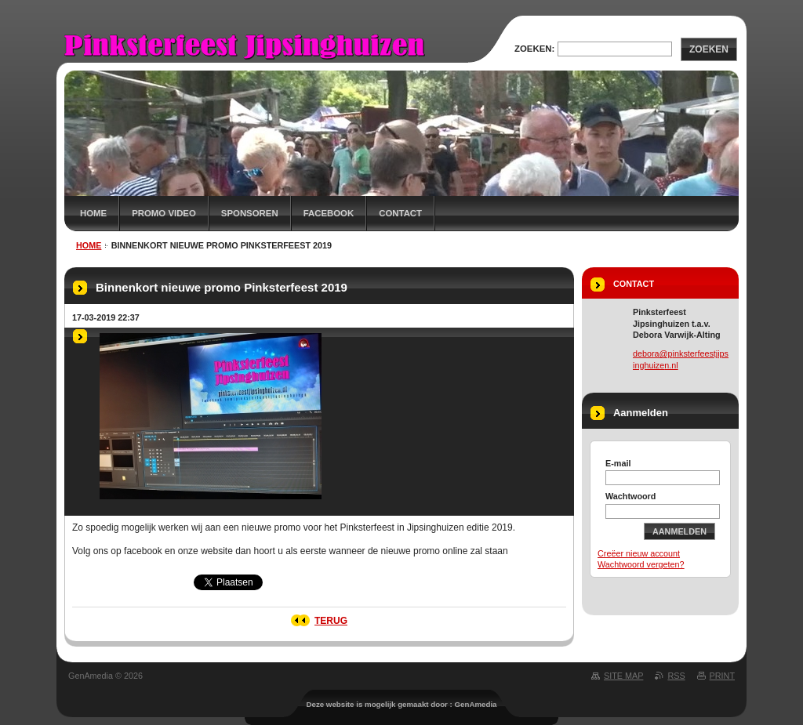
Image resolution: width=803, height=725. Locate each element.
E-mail (617, 463)
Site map (623, 675)
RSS (676, 675)
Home (93, 213)
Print (722, 675)
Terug (330, 620)
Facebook (328, 213)
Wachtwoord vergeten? (641, 564)
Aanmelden (679, 531)
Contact (400, 213)
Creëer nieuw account (639, 553)
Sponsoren (249, 213)
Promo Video (164, 213)
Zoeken (709, 49)
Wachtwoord (630, 496)
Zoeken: (534, 48)
